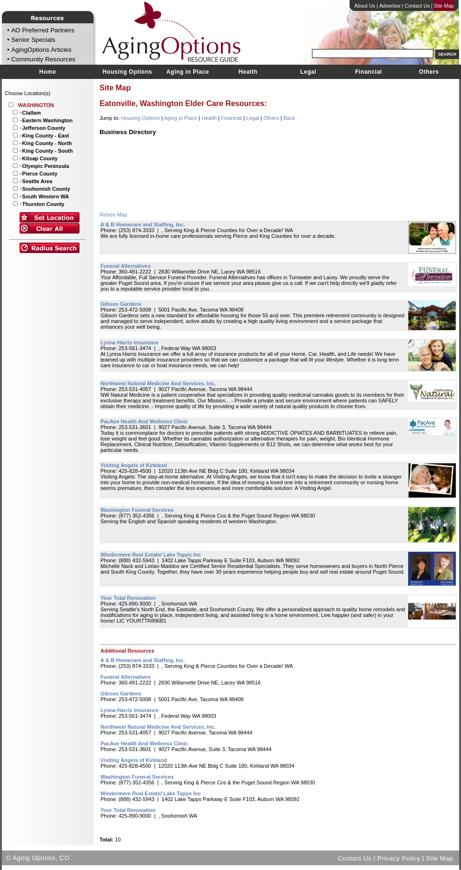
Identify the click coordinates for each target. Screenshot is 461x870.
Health (248, 71)
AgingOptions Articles (41, 49)
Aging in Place (187, 71)
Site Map (444, 6)
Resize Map (113, 214)
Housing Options (127, 71)
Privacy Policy (398, 857)
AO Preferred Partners (42, 30)
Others (429, 71)
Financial (368, 71)
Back (289, 118)
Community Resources (43, 59)
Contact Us (417, 6)
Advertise (389, 6)
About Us (364, 6)
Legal (308, 71)
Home (47, 71)
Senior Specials (33, 40)
